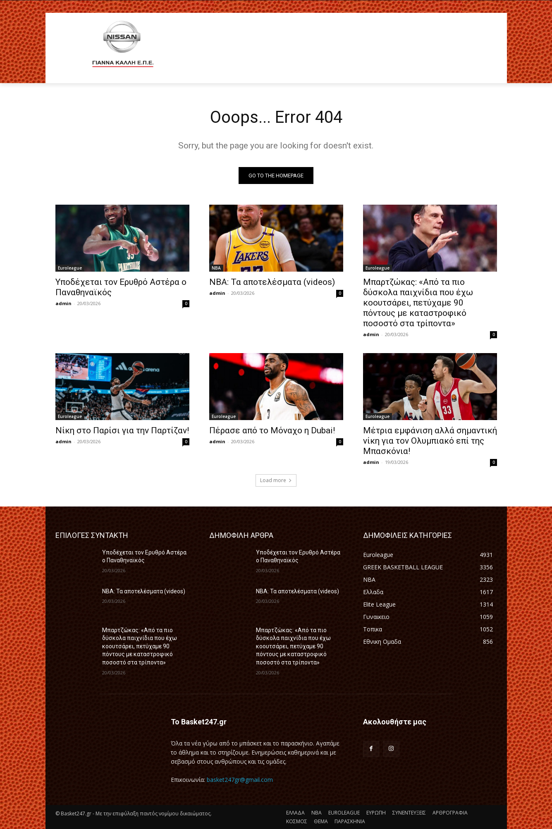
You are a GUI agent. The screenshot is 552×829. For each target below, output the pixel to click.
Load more (276, 480)
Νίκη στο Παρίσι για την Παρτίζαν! (122, 430)
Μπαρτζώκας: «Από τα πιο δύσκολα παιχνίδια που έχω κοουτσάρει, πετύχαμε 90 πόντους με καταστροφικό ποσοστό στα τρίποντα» (418, 302)
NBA (216, 268)
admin (63, 303)
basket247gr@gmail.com (240, 780)
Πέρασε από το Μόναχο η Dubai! (272, 430)
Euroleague (70, 268)
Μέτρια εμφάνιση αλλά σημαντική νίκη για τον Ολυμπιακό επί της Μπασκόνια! (430, 440)
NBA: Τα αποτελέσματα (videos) (272, 282)
